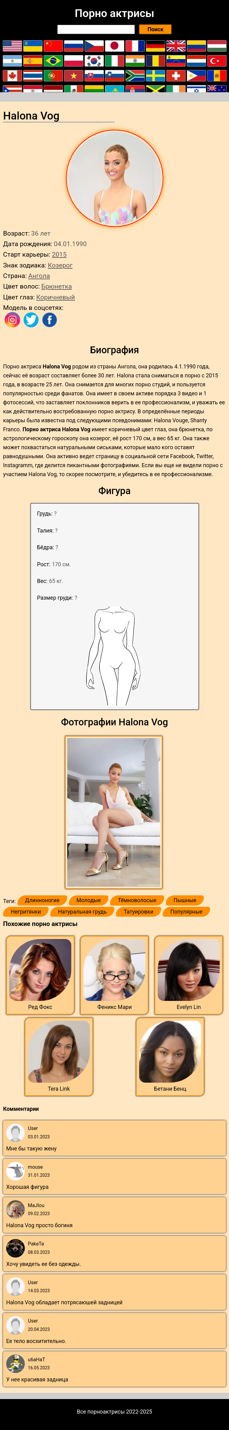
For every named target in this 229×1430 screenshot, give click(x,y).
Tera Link (59, 1089)
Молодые (89, 900)
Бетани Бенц (170, 1089)
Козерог (60, 265)
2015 (59, 254)
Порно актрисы (114, 13)
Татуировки (138, 912)
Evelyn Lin (189, 1007)
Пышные (185, 900)
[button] (114, 812)
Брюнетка (56, 286)
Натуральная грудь (82, 912)
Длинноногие (42, 900)
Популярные (186, 912)
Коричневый (55, 297)
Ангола (39, 276)
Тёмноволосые (137, 900)
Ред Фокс (40, 1007)
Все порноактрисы (101, 1412)
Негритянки (26, 912)
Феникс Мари (114, 1007)
